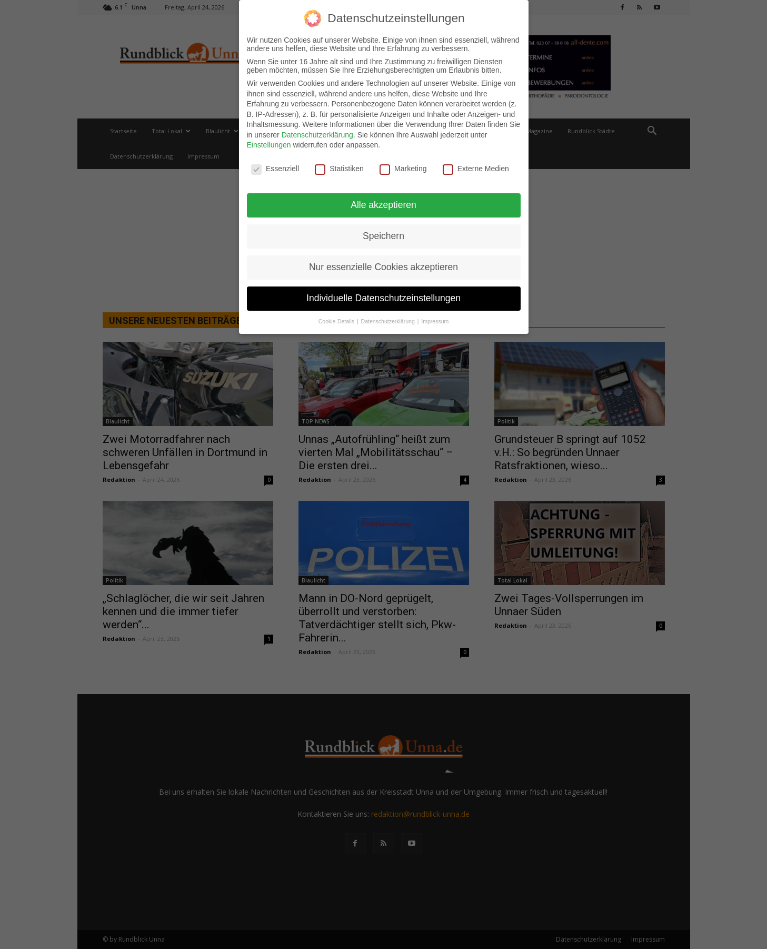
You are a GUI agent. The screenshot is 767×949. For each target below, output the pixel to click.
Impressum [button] (435, 320)
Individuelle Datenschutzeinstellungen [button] (383, 296)
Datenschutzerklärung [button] (388, 320)
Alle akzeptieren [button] (383, 203)
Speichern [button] (383, 234)
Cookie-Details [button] (337, 320)
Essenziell (275, 167)
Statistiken (339, 167)
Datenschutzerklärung (317, 133)
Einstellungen (269, 144)
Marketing (403, 167)
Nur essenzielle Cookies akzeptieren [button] (383, 265)
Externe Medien (476, 167)
